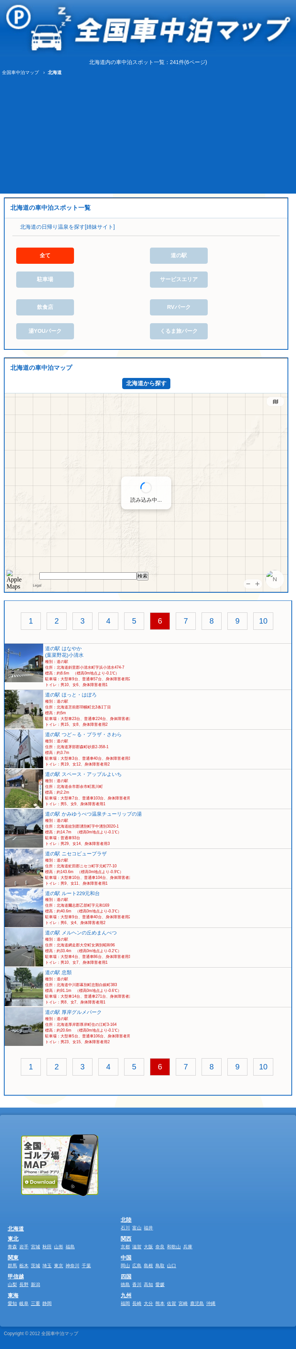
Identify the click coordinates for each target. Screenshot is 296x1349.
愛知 (12, 1303)
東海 (13, 1295)
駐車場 (45, 279)
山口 (171, 1265)
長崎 (136, 1303)
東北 (13, 1239)
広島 (136, 1265)
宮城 (35, 1247)
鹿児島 (197, 1303)
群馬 (12, 1265)
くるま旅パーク (179, 331)
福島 (70, 1247)
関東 (13, 1258)
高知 (148, 1284)
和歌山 (174, 1247)
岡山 (125, 1265)
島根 (148, 1265)
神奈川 (72, 1265)
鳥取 (160, 1265)
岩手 (24, 1247)
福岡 (125, 1303)
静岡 (47, 1303)
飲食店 (45, 307)
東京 (58, 1265)
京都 (125, 1247)
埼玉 (47, 1265)
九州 (126, 1295)
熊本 (160, 1303)
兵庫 (187, 1247)
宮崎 (183, 1303)
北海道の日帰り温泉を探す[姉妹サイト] (67, 227)
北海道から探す (146, 383)
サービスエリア (179, 279)
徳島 (125, 1284)
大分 (148, 1303)
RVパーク (178, 307)
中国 (126, 1258)
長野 (24, 1284)
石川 (125, 1228)
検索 (143, 576)
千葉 (86, 1265)
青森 (12, 1247)
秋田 (47, 1247)
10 (263, 621)
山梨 (12, 1284)
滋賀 (136, 1247)
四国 (126, 1276)
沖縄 (210, 1303)
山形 (58, 1247)
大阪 (148, 1247)
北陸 (126, 1220)
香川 (136, 1284)
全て (45, 255)
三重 (35, 1303)
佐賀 (171, 1303)
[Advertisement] (148, 136)
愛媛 (160, 1284)
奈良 (160, 1247)
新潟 (35, 1284)
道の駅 (179, 255)
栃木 (24, 1265)
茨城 (35, 1265)
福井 (148, 1228)
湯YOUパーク (45, 331)
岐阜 (24, 1303)
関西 (126, 1239)
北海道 (16, 1229)
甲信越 (16, 1276)
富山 (136, 1228)
